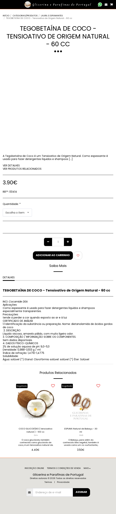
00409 (81, 435)
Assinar (81, 492)
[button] (4, 4)
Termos (48, 482)
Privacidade (63, 482)
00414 (36, 435)
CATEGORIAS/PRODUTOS (25, 15)
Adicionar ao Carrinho (53, 255)
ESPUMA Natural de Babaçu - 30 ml (80, 430)
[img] (35, 403)
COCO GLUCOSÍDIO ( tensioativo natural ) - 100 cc (35, 430)
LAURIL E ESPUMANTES (52, 15)
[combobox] (17, 212)
